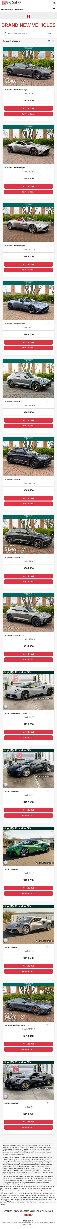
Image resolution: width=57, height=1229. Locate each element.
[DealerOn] (28, 1220)
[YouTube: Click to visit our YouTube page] (26, 1215)
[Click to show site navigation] (54, 9)
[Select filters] (49, 41)
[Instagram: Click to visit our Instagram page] (28, 1215)
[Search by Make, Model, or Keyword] (26, 33)
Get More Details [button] (28, 114)
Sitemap (20, 1222)
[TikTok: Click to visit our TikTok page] (32, 1215)
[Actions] (51, 89)
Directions (19, 9)
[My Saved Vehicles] (54, 3)
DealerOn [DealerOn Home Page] (14, 1222)
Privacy (24, 1222)
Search (49, 33)
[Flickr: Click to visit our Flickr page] (30, 1215)
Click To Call (28, 108)
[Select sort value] (52, 41)
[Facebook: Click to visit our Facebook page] (24, 1215)
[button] (7, 9)
